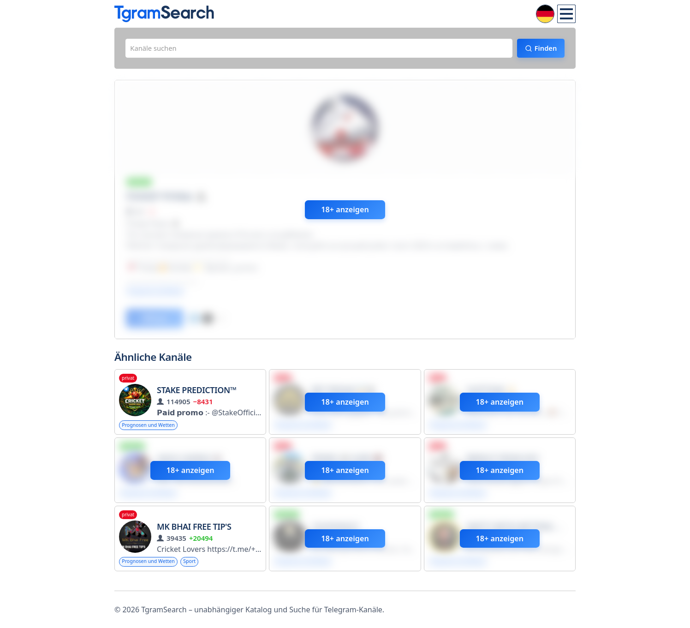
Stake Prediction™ (196, 395)
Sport (198, 570)
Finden (541, 49)
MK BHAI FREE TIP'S (194, 534)
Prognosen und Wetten (152, 431)
